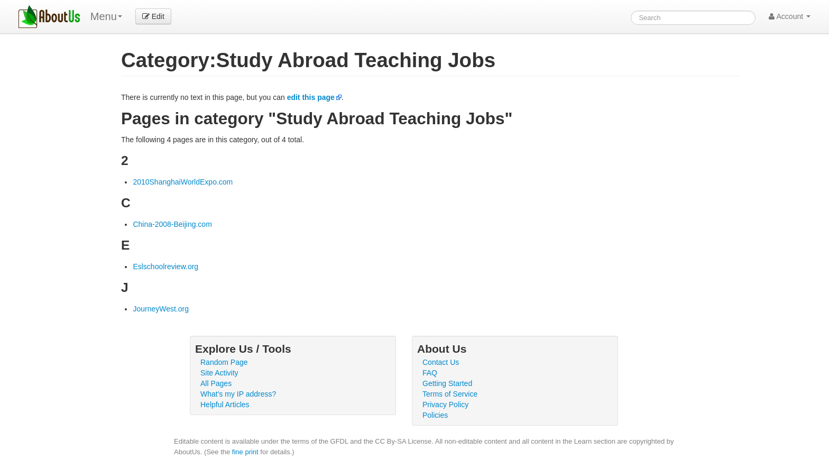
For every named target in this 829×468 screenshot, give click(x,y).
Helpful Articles (225, 404)
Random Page (224, 362)
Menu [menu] (106, 16)
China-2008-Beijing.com (172, 224)
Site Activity (219, 373)
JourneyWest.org (161, 309)
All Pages (216, 383)
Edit (153, 16)
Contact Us (440, 362)
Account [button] (789, 16)
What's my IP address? (238, 394)
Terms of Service (449, 394)
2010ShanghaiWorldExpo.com (183, 182)
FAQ (429, 373)
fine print (245, 452)
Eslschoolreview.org (165, 266)
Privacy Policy (445, 404)
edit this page (311, 97)
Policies (435, 415)
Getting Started (447, 383)
